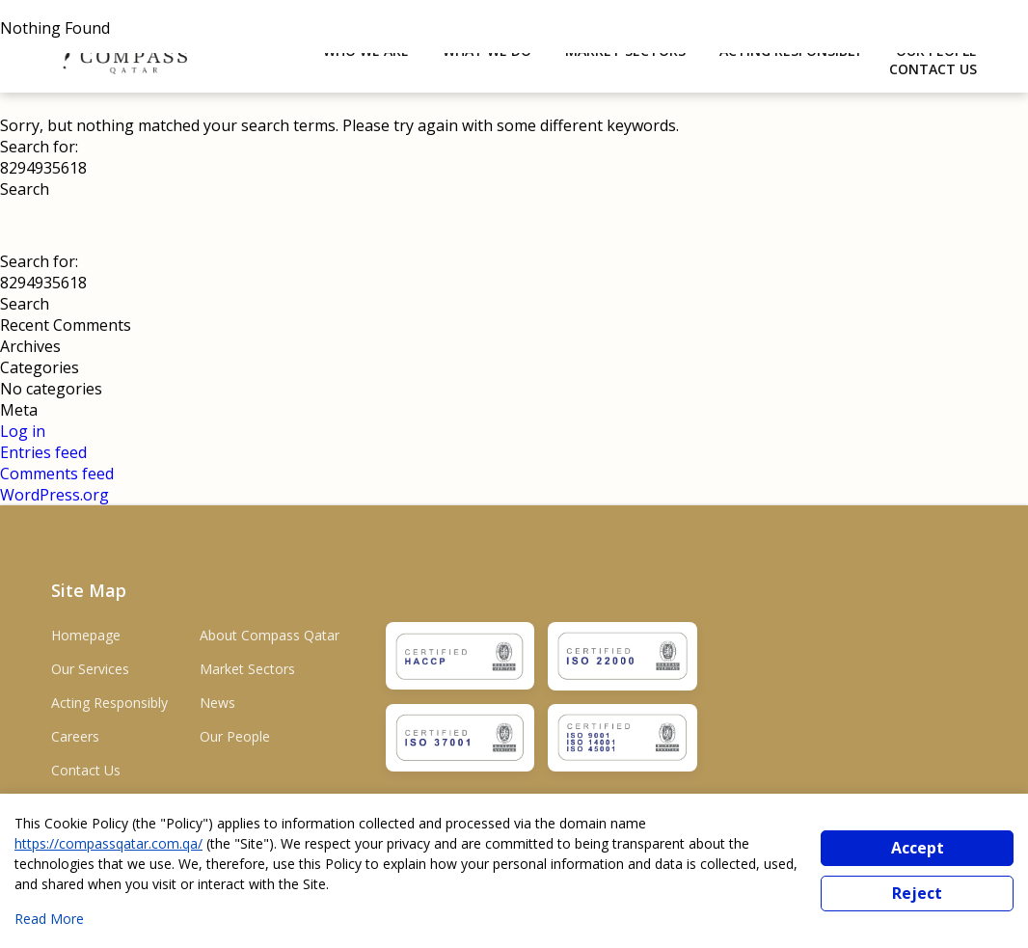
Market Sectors (247, 669)
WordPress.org (54, 494)
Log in (22, 431)
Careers (75, 736)
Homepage (86, 635)
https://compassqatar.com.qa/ (108, 843)
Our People (235, 736)
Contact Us (933, 69)
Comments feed (57, 473)
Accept (917, 847)
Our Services (90, 669)
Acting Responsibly (109, 702)
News (217, 702)
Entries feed (43, 452)
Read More (49, 918)
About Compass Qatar (269, 635)
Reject (917, 893)
